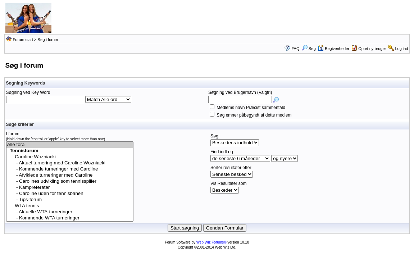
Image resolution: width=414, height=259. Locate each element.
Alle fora (69, 145)
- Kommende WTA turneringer (69, 218)
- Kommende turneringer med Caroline (69, 169)
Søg (309, 48)
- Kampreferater (69, 188)
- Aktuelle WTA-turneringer (69, 212)
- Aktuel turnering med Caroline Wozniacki (69, 163)
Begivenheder (333, 48)
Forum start (23, 39)
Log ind (401, 48)
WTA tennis (69, 206)
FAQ (296, 48)
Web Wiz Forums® (211, 242)
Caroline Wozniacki (69, 157)
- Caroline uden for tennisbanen (69, 194)
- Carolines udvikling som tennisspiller (69, 181)
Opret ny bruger (372, 48)
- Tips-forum (69, 200)
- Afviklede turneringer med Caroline (69, 175)
